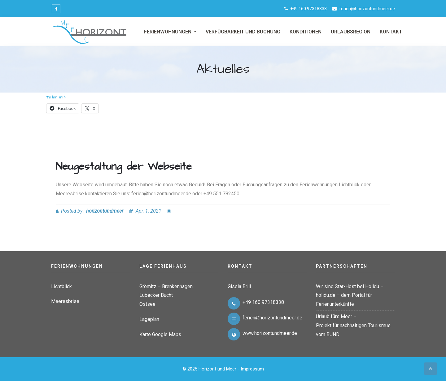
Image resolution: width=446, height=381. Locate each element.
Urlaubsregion (350, 32)
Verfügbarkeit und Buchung (243, 32)
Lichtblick (61, 286)
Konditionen (305, 32)
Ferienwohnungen (168, 32)
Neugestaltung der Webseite (124, 166)
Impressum (252, 369)
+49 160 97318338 (308, 8)
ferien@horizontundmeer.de (367, 8)
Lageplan (149, 319)
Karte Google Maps (160, 334)
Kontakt (391, 32)
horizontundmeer (104, 211)
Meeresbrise (65, 301)
